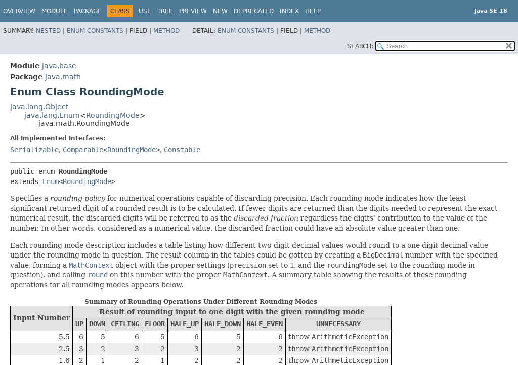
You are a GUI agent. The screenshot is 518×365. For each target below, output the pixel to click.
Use (145, 11)
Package (88, 11)
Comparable (83, 149)
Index (289, 11)
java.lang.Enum (52, 115)
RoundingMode (113, 115)
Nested (48, 30)
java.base (59, 66)
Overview (19, 11)
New (220, 11)
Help (313, 11)
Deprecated (254, 11)
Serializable (34, 149)
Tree (165, 11)
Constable (182, 149)
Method (166, 30)
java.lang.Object (39, 107)
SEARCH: (360, 46)
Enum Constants (95, 30)
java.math (63, 76)
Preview (193, 11)
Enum (50, 181)
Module (54, 11)
